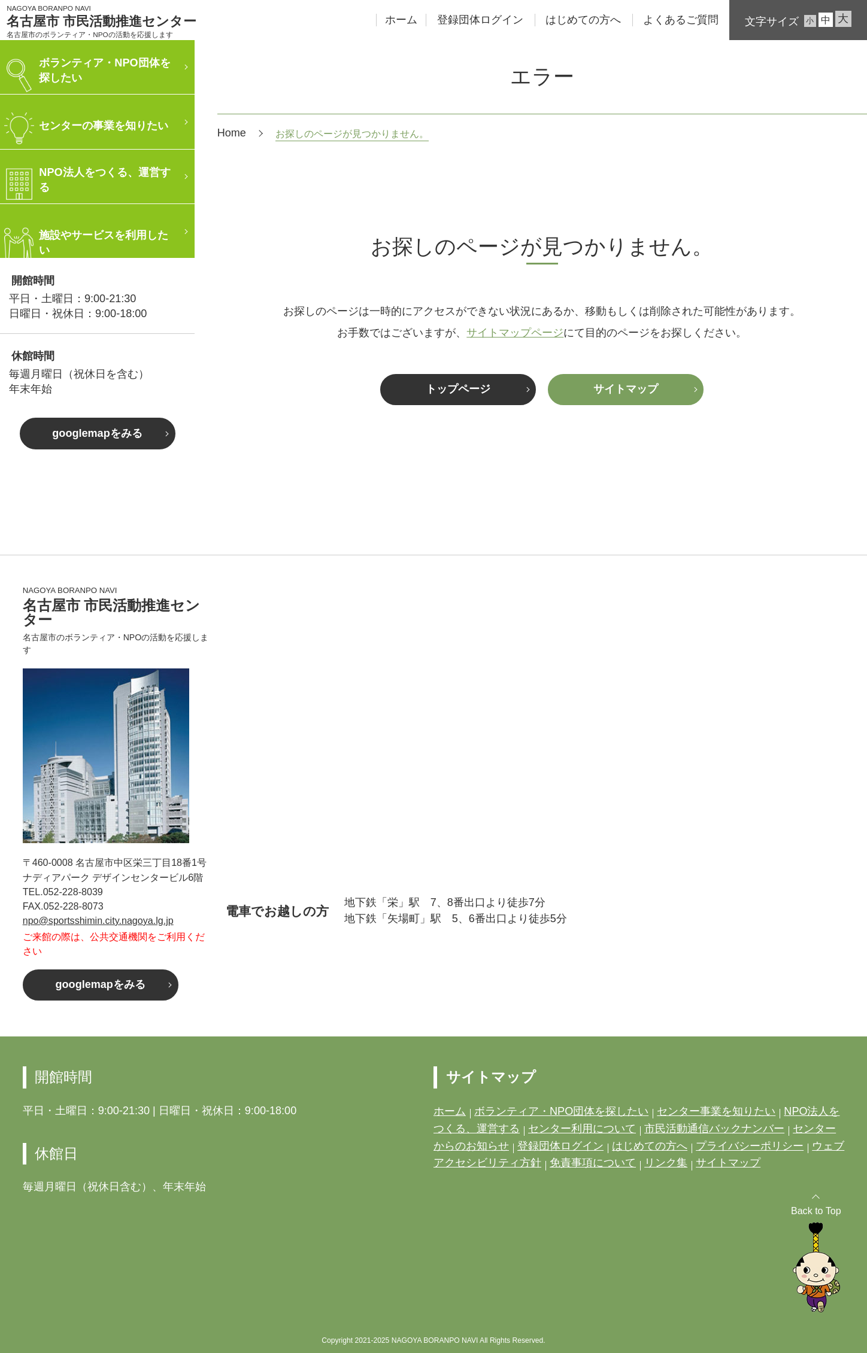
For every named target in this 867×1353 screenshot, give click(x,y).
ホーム (401, 20)
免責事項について (593, 1163)
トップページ (458, 389)
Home (231, 133)
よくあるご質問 (681, 20)
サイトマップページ (514, 333)
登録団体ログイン (480, 20)
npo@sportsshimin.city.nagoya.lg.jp (98, 920)
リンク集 (665, 1163)
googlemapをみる (97, 433)
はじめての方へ (583, 20)
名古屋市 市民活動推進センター (101, 21)
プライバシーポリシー (750, 1146)
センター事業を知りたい (716, 1111)
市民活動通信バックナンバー (714, 1129)
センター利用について (582, 1129)
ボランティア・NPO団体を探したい (561, 1111)
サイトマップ (625, 389)
